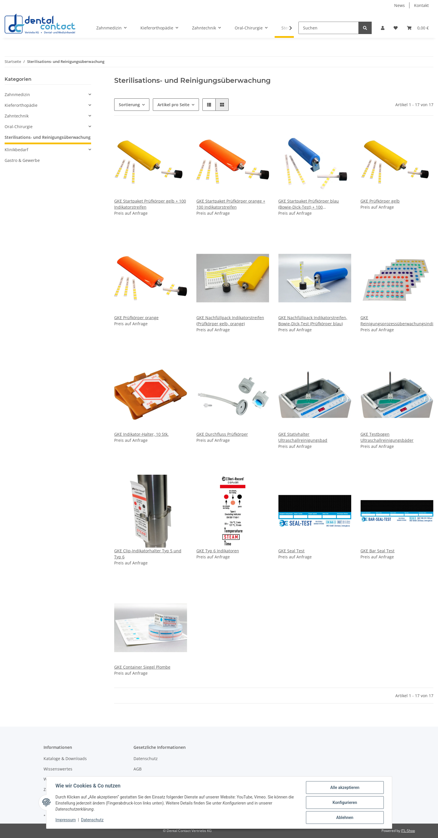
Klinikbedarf (16, 149)
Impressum (66, 820)
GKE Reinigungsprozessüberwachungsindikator (396, 320)
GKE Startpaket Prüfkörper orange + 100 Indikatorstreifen (230, 204)
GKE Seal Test (291, 550)
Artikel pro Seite (173, 104)
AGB (138, 769)
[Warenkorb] (417, 28)
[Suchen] (328, 28)
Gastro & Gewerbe (22, 160)
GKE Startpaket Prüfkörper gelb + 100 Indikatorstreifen (150, 204)
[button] (382, 28)
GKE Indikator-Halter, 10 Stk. (141, 434)
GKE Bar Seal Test (377, 550)
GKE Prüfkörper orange (136, 317)
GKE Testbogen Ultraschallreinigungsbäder (386, 437)
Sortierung (129, 104)
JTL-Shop (408, 830)
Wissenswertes (58, 769)
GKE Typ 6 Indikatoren (217, 550)
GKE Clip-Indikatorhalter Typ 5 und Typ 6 (147, 554)
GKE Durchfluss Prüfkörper (222, 434)
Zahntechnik (17, 116)
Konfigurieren (344, 802)
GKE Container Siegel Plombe (142, 667)
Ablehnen (344, 817)
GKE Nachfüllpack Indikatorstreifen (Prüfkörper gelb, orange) (230, 320)
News (399, 5)
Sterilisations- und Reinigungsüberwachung (48, 137)
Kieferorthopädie (21, 105)
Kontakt (421, 5)
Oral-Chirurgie (19, 126)
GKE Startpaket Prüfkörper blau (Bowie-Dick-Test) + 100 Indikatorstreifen (308, 204)
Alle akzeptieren (344, 787)
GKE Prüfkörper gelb (380, 201)
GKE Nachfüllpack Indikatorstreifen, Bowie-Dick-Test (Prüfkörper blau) (312, 320)
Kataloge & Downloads (65, 758)
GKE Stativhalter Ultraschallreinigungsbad (302, 437)
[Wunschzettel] (395, 28)
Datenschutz (146, 758)
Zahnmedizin (17, 94)
